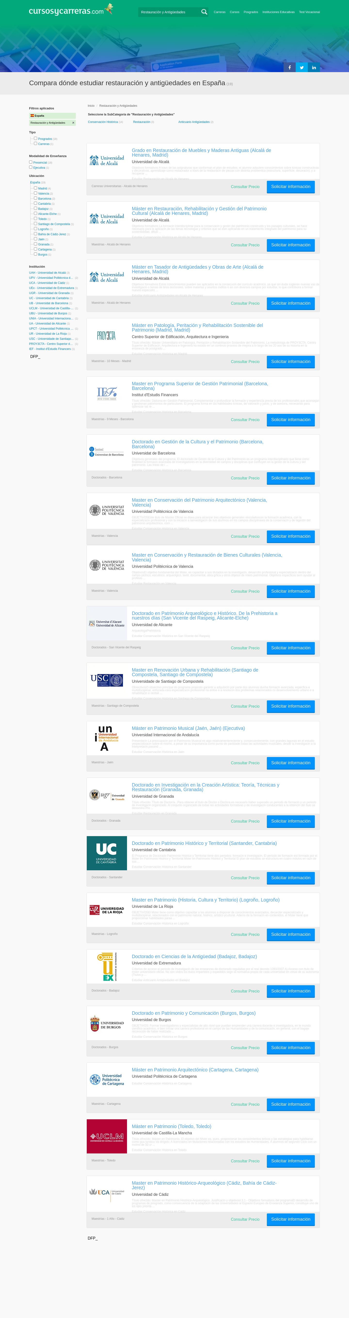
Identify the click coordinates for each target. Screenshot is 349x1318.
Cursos (234, 12)
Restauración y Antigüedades (118, 105)
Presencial (40, 162)
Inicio (91, 105)
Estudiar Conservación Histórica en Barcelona (161, 412)
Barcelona (44, 198)
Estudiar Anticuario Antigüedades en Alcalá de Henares (167, 295)
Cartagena (45, 249)
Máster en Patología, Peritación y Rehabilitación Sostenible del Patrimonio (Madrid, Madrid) (197, 328)
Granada (43, 244)
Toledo (42, 219)
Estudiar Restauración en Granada (154, 813)
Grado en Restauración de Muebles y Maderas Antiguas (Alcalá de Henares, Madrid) (201, 153)
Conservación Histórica (103, 122)
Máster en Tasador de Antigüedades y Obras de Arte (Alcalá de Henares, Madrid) (197, 269)
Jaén (41, 239)
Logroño (43, 229)
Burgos (42, 254)
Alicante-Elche (47, 214)
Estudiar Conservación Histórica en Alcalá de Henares (167, 237)
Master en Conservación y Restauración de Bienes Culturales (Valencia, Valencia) (207, 557)
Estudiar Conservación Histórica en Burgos (159, 1036)
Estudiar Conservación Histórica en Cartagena (162, 1083)
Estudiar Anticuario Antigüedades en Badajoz (161, 980)
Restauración (142, 122)
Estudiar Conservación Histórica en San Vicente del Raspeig (171, 636)
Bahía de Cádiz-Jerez (52, 234)
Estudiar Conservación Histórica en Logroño (160, 923)
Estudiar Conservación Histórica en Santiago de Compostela (171, 698)
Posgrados (251, 12)
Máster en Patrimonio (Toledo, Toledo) (171, 1126)
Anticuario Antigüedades (194, 122)
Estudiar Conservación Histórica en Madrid (159, 354)
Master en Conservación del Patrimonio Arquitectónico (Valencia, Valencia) (199, 502)
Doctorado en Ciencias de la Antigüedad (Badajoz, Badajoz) (194, 956)
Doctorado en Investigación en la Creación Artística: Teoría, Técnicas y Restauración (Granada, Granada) (205, 787)
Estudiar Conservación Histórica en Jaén (158, 752)
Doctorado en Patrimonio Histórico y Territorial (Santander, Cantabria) (204, 843)
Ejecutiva (39, 167)
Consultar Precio (245, 187)
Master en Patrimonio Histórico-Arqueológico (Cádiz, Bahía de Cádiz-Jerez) (204, 1185)
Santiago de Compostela (54, 224)
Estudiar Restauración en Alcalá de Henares (160, 179)
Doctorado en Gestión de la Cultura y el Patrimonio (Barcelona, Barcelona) (197, 444)
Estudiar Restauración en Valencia (154, 583)
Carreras (219, 12)
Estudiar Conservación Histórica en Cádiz (158, 1211)
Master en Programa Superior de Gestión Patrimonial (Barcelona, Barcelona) (200, 386)
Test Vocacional (309, 12)
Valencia (43, 193)
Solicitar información (290, 186)
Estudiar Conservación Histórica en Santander (161, 867)
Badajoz (43, 209)
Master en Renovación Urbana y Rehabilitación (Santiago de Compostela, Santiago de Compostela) (195, 672)
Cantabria (44, 203)
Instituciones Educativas (278, 12)
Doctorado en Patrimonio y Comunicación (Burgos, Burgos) (194, 1013)
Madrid (42, 188)
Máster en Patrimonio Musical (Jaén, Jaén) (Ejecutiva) (188, 728)
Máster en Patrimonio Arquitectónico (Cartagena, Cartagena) (195, 1069)
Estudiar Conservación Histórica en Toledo (159, 1150)
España (35, 182)
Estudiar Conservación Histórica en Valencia (160, 528)
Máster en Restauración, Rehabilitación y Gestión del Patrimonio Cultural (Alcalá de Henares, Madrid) (199, 211)
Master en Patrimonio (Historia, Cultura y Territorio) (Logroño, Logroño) (206, 899)
